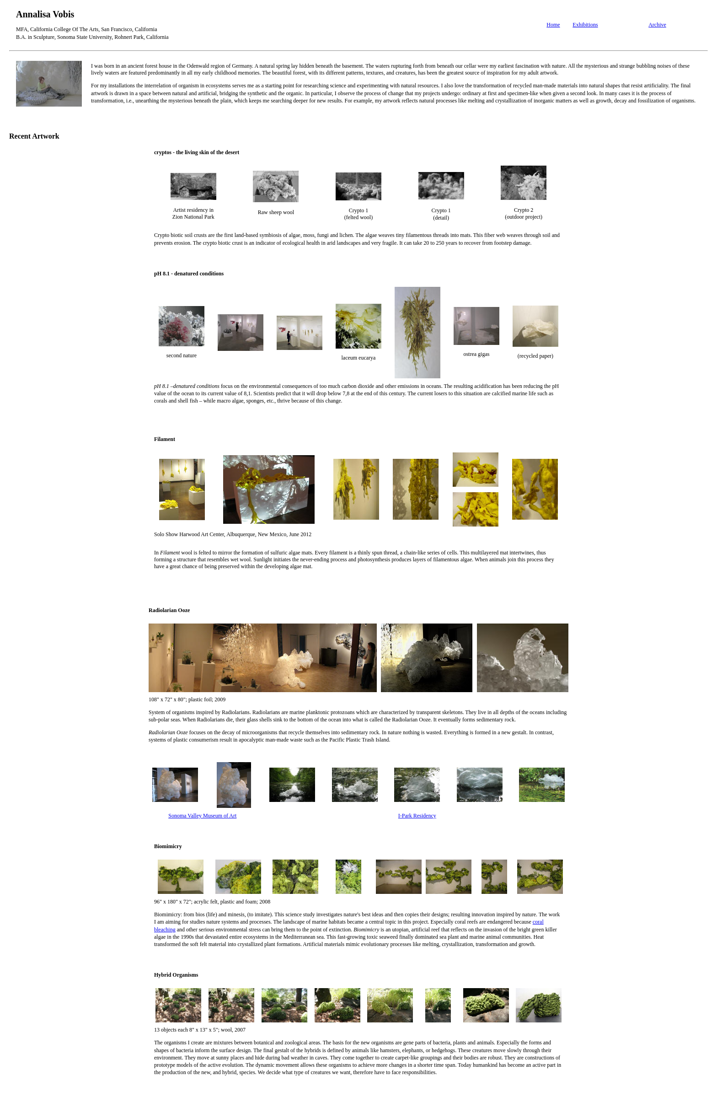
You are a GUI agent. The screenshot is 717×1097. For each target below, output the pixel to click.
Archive (657, 25)
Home (553, 25)
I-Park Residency (417, 815)
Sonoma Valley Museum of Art (202, 815)
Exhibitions (585, 25)
